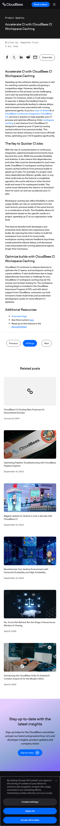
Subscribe (47, 57)
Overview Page (19, 316)
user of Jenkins (42, 110)
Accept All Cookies (30, 820)
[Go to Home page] (13, 4)
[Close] (56, 780)
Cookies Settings (30, 802)
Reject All (29, 811)
